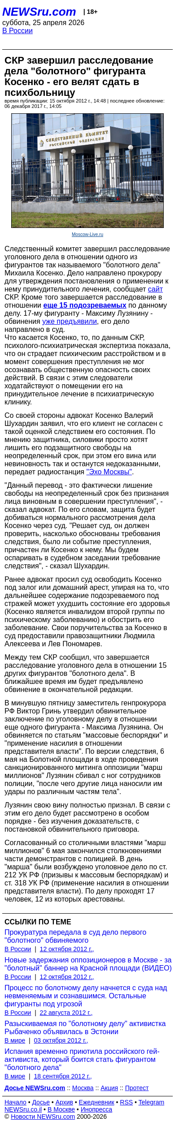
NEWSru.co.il (23, 1109)
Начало (15, 1102)
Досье (41, 1102)
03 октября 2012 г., (61, 1040)
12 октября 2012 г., (67, 949)
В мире (14, 1040)
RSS (126, 1102)
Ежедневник (96, 1102)
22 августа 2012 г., (66, 1012)
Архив (64, 1102)
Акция (109, 1087)
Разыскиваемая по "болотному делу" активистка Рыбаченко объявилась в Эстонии (85, 1027)
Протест (137, 1087)
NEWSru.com (39, 11)
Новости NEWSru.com (43, 1116)
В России (17, 30)
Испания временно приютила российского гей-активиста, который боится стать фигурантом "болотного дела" (81, 1059)
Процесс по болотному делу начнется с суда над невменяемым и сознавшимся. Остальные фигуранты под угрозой (85, 996)
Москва (83, 1087)
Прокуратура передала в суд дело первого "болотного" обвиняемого (75, 936)
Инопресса (97, 1109)
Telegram (152, 1102)
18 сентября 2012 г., (63, 1076)
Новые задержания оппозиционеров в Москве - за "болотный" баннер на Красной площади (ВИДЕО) (88, 964)
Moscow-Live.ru (87, 234)
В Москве (61, 1109)
